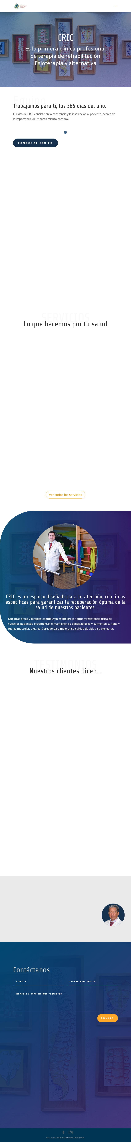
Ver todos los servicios (65, 497)
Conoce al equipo (35, 142)
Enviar (107, 1020)
